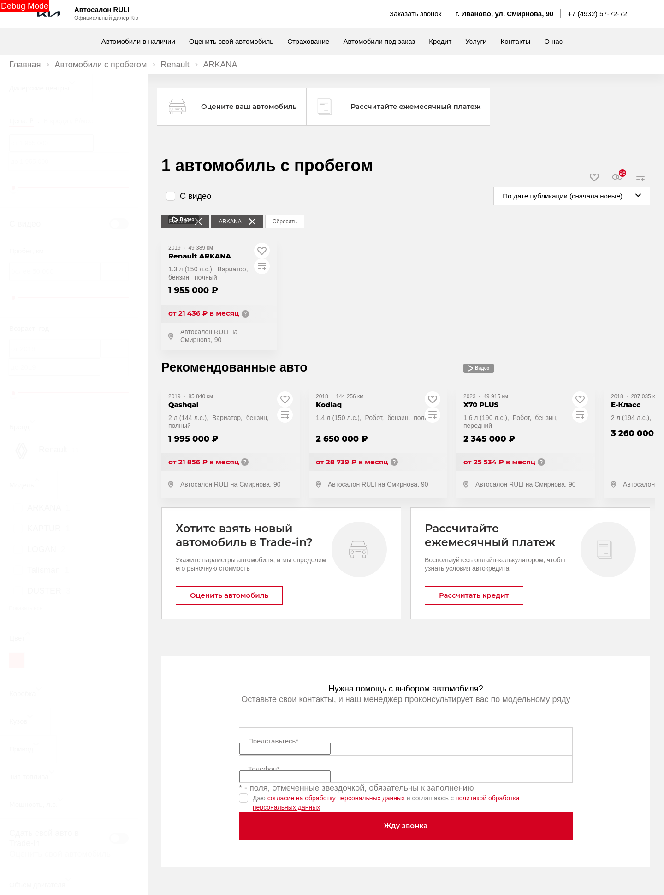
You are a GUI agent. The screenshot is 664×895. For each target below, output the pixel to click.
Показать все (25, 608)
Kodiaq (329, 404)
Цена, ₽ (21, 121)
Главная (25, 64)
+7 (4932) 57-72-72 (597, 14)
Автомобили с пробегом (101, 64)
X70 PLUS (480, 404)
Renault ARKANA (199, 256)
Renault (175, 64)
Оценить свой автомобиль (60, 854)
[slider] (13, 187)
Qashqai (183, 404)
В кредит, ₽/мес (68, 121)
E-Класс (625, 404)
